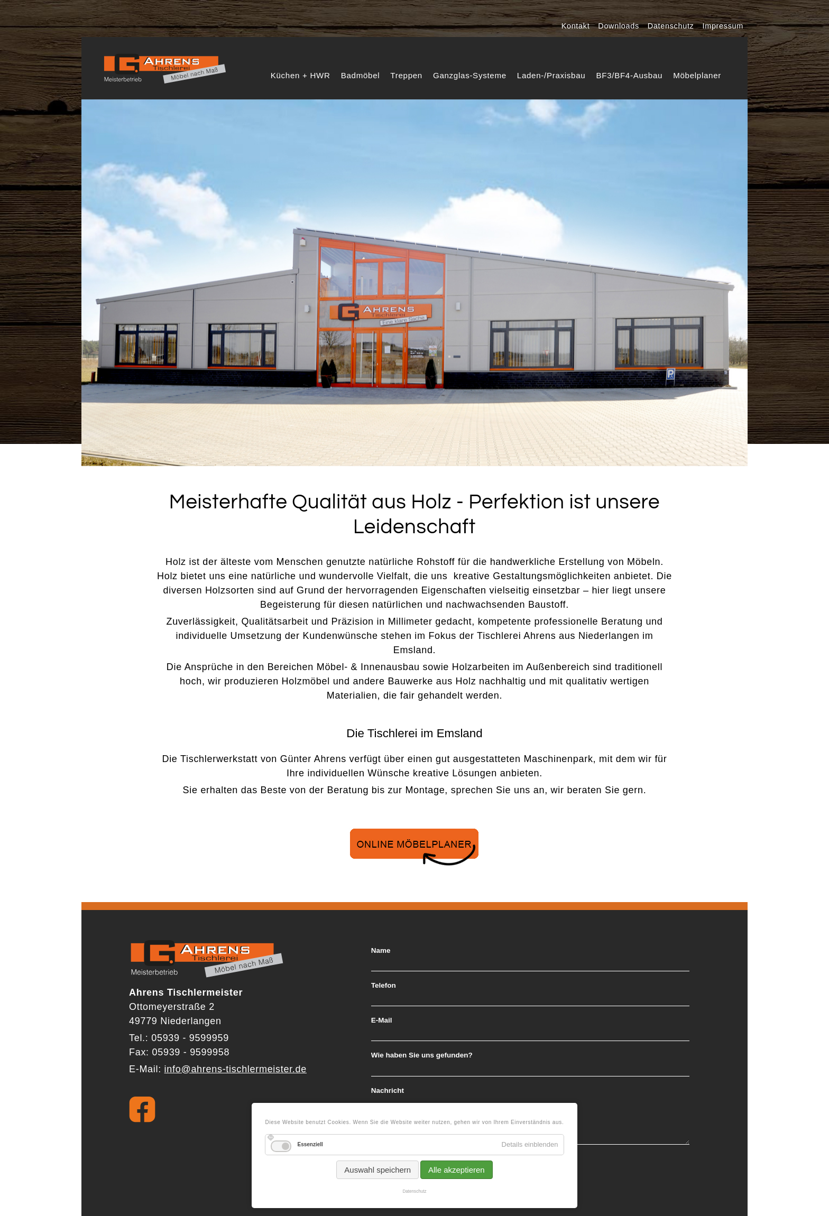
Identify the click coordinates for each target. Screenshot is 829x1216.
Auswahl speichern (377, 1169)
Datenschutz (414, 1191)
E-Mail (381, 1020)
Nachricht (387, 1090)
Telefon (383, 985)
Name (381, 950)
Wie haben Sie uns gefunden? (422, 1055)
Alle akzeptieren (456, 1169)
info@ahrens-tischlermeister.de (235, 1069)
